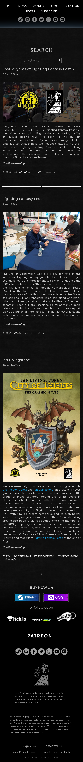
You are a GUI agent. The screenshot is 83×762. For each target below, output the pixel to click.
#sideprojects (11, 559)
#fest (41, 333)
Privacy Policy (18, 752)
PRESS (30, 11)
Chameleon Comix (15, 489)
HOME (7, 6)
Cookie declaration (62, 752)
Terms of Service (38, 752)
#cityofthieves (22, 555)
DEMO (54, 6)
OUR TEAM (72, 6)
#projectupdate (68, 555)
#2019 (6, 555)
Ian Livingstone (43, 489)
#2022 (7, 333)
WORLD (38, 6)
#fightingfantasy (24, 172)
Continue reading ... (15, 163)
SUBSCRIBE (49, 11)
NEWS (22, 6)
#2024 (7, 172)
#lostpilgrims (46, 172)
